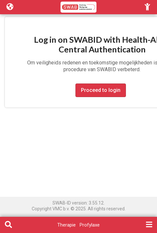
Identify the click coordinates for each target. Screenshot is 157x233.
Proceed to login (100, 90)
